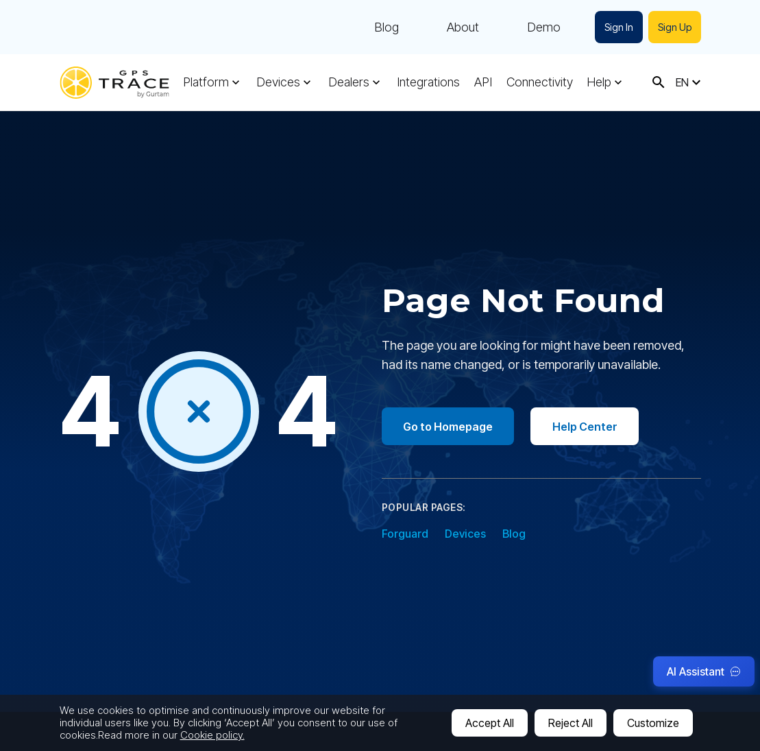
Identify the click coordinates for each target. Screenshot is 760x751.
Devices (278, 82)
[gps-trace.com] (114, 83)
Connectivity (539, 82)
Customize (653, 723)
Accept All (489, 723)
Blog (386, 27)
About (463, 27)
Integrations (428, 82)
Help (599, 82)
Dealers (348, 82)
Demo (544, 27)
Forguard (405, 534)
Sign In (618, 27)
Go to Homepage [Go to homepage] (448, 426)
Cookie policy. (212, 734)
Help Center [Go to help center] (586, 426)
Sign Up (674, 27)
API (483, 82)
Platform (206, 82)
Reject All (570, 723)
